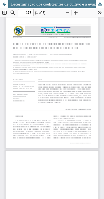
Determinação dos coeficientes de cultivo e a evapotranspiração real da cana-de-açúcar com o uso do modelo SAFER (57, 4)
